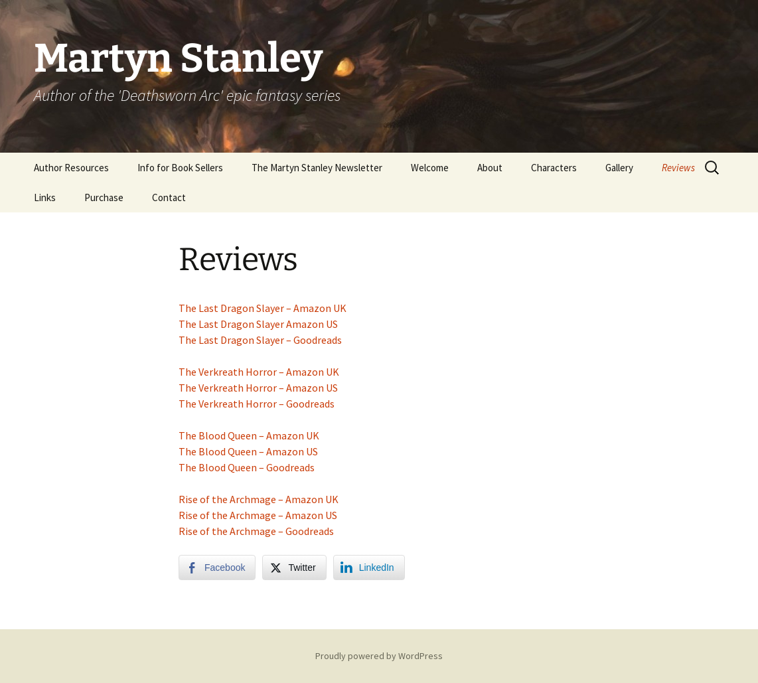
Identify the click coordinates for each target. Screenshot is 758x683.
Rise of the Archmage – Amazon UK (259, 499)
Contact (169, 197)
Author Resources (71, 167)
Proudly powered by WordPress (379, 656)
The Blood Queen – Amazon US (248, 451)
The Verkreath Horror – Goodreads (257, 403)
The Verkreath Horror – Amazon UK (259, 371)
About (489, 167)
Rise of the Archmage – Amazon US (258, 515)
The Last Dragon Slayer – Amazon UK (262, 308)
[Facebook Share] (217, 567)
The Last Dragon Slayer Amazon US (258, 324)
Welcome (430, 167)
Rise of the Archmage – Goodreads (256, 531)
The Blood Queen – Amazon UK (249, 435)
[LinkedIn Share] (369, 567)
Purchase (103, 197)
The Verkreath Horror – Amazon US (258, 387)
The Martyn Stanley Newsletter (317, 167)
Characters (554, 167)
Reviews (678, 167)
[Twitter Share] (294, 567)
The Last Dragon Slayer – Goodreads (260, 339)
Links (45, 197)
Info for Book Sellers (180, 167)
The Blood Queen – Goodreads (247, 467)
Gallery (619, 167)
